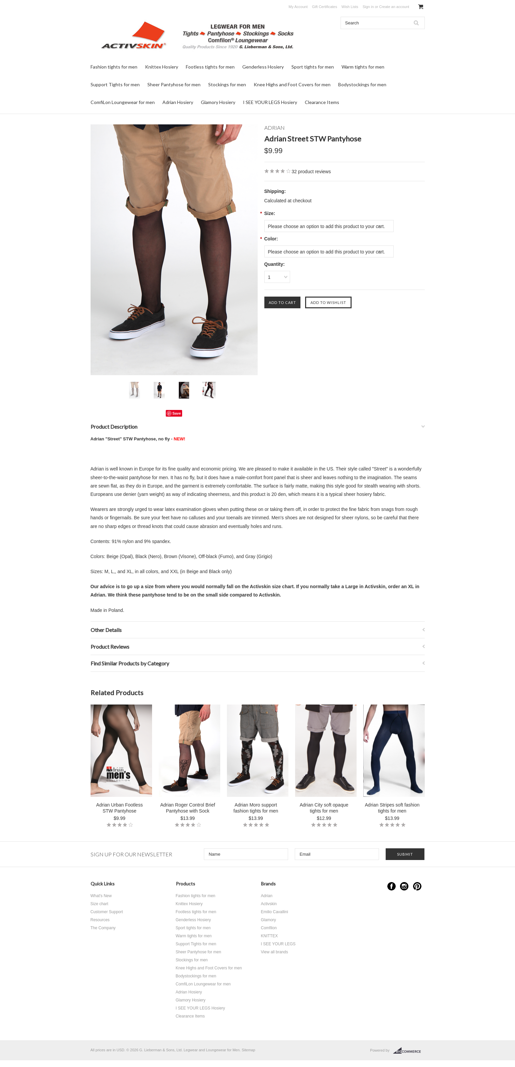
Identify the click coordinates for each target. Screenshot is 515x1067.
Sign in (368, 7)
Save (176, 413)
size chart (283, 586)
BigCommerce (409, 1050)
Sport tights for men (312, 67)
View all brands (274, 952)
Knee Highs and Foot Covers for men (292, 84)
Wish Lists (350, 7)
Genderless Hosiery (263, 67)
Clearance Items (322, 102)
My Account (298, 7)
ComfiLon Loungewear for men (123, 102)
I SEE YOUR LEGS (278, 944)
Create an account (394, 7)
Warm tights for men (363, 67)
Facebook (391, 886)
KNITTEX (269, 936)
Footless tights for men (210, 67)
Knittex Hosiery (161, 67)
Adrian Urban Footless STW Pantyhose (119, 808)
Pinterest (417, 886)
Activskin (269, 903)
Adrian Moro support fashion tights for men (256, 808)
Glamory (268, 920)
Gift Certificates (324, 7)
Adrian (267, 895)
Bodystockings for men (362, 84)
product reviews (311, 171)
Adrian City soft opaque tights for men (324, 808)
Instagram (404, 886)
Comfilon (269, 928)
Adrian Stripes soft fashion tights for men (392, 808)
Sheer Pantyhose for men (174, 84)
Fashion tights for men (114, 67)
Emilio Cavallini (274, 912)
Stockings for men (227, 84)
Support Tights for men (115, 84)
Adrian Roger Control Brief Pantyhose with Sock (187, 808)
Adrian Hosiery (177, 102)
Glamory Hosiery (218, 102)
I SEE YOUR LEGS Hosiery (270, 102)
